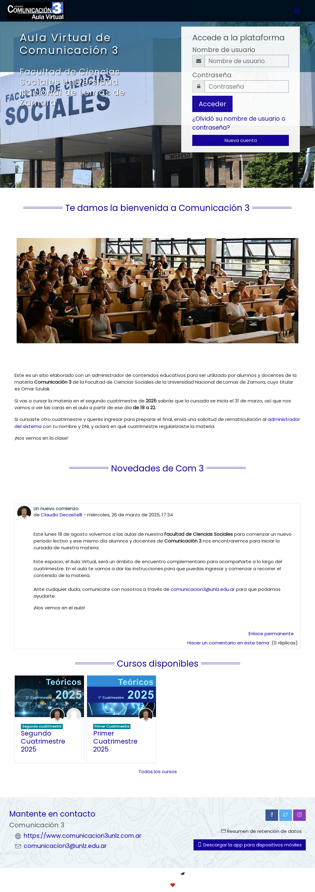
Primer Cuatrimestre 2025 (115, 741)
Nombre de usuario (223, 49)
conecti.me (198, 885)
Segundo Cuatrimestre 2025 (43, 741)
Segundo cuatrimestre (41, 726)
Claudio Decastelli (61, 514)
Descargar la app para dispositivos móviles (249, 845)
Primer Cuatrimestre (111, 726)
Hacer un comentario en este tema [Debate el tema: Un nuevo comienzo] (228, 643)
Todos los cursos (157, 771)
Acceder (212, 103)
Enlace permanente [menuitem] (271, 633)
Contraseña (212, 75)
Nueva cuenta (241, 140)
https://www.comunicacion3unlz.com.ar (83, 836)
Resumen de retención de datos (261, 831)
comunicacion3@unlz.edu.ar (203, 589)
